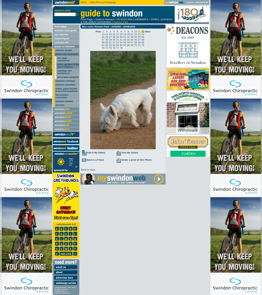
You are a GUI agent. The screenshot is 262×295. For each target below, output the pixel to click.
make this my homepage (102, 2)
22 (135, 34)
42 (121, 39)
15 (110, 34)
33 (132, 37)
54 (121, 42)
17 (117, 34)
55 (125, 42)
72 (143, 45)
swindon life (62, 42)
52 (114, 42)
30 (121, 37)
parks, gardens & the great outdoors (68, 65)
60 (143, 42)
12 (143, 31)
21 (132, 34)
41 (117, 39)
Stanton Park (121, 22)
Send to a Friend (92, 160)
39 (110, 39)
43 (125, 39)
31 (125, 37)
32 (128, 37)
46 (135, 39)
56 (128, 42)
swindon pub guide (66, 30)
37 (103, 39)
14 (106, 34)
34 (135, 37)
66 (121, 45)
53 (117, 42)
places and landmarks (66, 54)
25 (103, 37)
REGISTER (201, 2)
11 (139, 31)
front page (60, 26)
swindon (62, 109)
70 (135, 45)
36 (143, 37)
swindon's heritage (65, 81)
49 (103, 42)
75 (110, 48)
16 (114, 34)
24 (143, 34)
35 (139, 37)
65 (117, 45)
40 (114, 39)
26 (106, 37)
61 (103, 45)
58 (135, 42)
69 (132, 45)
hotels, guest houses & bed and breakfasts (66, 89)
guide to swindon (65, 46)
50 (106, 42)
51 (110, 42)
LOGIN (189, 2)
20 (128, 34)
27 (110, 37)
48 (143, 39)
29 (117, 37)
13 (103, 34)
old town (59, 105)
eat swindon (62, 34)
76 (114, 48)
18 (121, 34)
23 (139, 34)
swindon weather (64, 101)
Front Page (87, 19)
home (84, 2)
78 (121, 48)
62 (106, 45)
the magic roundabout (63, 59)
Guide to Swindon (104, 19)
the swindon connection (61, 96)
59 (139, 42)
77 (117, 48)
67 (125, 45)
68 (128, 45)
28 (114, 37)
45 (132, 39)
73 (103, 48)
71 (139, 45)
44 (128, 39)
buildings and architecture (64, 72)
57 (132, 42)
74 (106, 48)
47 (139, 39)
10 (135, 31)
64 (114, 45)
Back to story (87, 169)
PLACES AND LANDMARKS (132, 19)
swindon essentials (65, 85)
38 (106, 39)
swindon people (63, 50)
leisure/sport (62, 38)
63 (110, 45)
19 (125, 34)
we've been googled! (68, 77)
